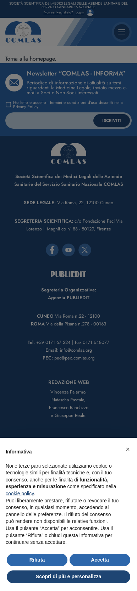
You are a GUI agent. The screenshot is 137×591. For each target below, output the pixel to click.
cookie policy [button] (20, 493)
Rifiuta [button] (37, 560)
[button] (127, 449)
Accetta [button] (100, 560)
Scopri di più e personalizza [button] (68, 576)
